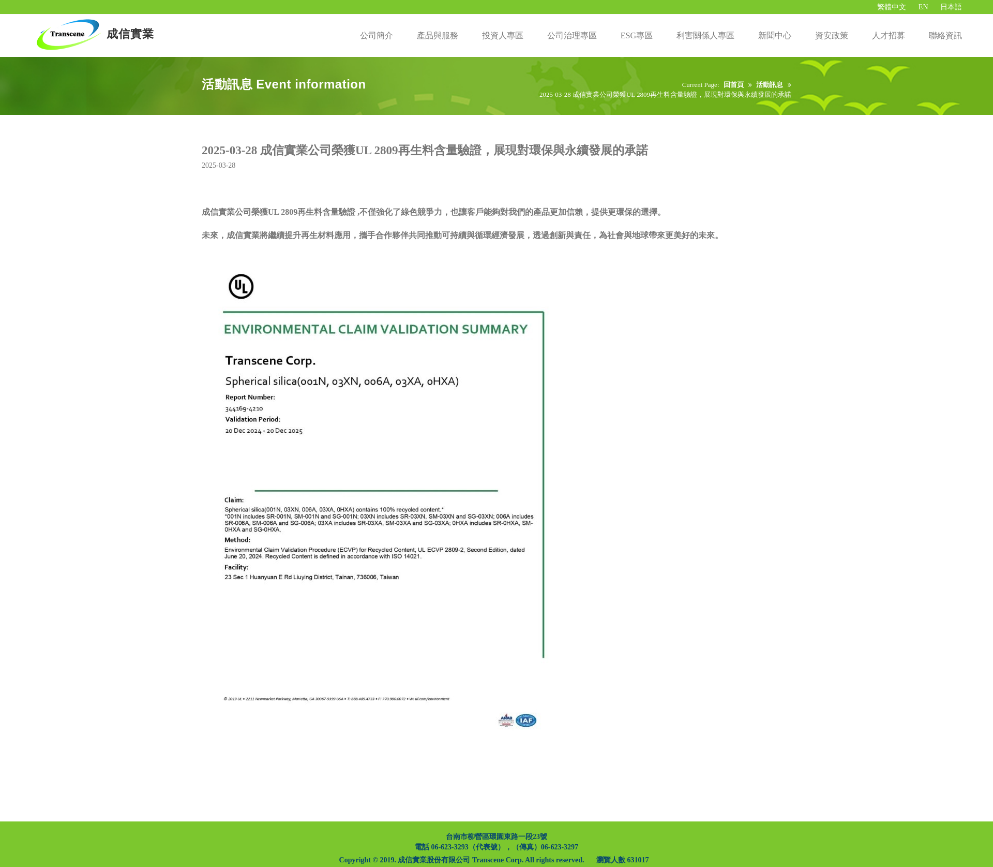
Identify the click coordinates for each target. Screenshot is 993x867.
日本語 (951, 7)
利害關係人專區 (705, 35)
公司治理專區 (572, 35)
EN (923, 7)
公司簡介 (376, 35)
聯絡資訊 (945, 35)
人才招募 (888, 35)
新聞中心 (774, 35)
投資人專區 (502, 35)
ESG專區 (637, 35)
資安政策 (831, 35)
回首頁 (734, 85)
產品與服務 (437, 35)
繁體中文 (891, 7)
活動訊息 (769, 85)
